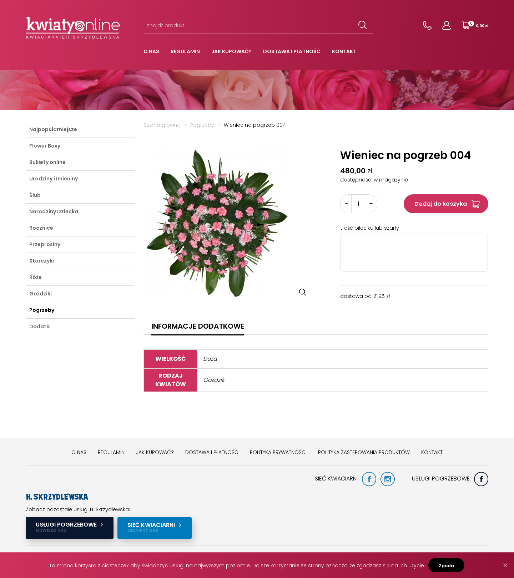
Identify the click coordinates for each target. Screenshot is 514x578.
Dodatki (40, 326)
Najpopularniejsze (53, 129)
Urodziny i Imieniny (53, 178)
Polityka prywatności (278, 452)
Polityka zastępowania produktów (364, 452)
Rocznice (41, 227)
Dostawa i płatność (292, 51)
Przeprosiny (44, 244)
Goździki (40, 293)
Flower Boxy (44, 145)
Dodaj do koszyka (440, 204)
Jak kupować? (231, 51)
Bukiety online (47, 162)
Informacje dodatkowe (197, 326)
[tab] (197, 326)
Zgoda (446, 566)
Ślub (35, 195)
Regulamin (185, 51)
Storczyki (41, 260)
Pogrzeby (41, 310)
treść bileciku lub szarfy (370, 227)
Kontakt (344, 51)
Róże (35, 277)
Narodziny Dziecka (53, 211)
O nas (151, 51)
